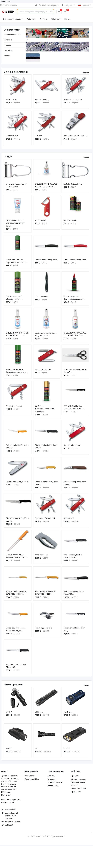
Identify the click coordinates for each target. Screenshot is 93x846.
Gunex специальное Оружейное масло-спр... (17, 262)
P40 (36, 749)
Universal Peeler (42, 297)
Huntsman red (12, 137)
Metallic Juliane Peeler (73, 185)
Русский (84, 5)
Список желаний (78, 790)
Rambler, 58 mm (42, 100)
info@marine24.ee (12, 823)
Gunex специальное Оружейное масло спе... (74, 298)
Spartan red (69, 519)
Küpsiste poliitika (32, 780)
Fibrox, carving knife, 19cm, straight (17, 520)
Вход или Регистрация (46, 5)
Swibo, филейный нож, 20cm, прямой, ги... (16, 630)
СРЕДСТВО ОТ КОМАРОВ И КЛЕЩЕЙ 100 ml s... (17, 335)
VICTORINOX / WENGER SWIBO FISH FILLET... (16, 593)
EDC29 (66, 749)
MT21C (9, 713)
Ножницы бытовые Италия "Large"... (75, 371)
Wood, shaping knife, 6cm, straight (75, 484)
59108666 (9, 826)
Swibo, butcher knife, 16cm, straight (46, 484)
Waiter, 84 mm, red (14, 407)
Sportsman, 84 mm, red (45, 519)
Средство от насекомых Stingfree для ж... (45, 335)
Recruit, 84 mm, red (72, 446)
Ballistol (67, 19)
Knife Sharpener (42, 556)
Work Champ (11, 100)
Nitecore (43, 19)
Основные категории (12, 19)
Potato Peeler (40, 222)
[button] (29, 35)
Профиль (67, 5)
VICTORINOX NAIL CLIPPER (75, 137)
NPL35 (9, 749)
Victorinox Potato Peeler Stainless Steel (16, 186)
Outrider (38, 137)
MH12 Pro (39, 713)
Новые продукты (55, 784)
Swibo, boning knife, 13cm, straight (17, 447)
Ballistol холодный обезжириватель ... (14, 298)
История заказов (78, 780)
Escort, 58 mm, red (43, 370)
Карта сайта (53, 787)
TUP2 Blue (68, 713)
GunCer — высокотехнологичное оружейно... (44, 410)
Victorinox (30, 19)
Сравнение (76, 793)
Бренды (51, 777)
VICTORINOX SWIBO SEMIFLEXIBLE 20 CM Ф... (17, 557)
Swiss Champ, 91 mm (73, 100)
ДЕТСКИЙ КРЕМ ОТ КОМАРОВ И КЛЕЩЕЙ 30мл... (15, 224)
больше (86, 73)
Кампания (52, 780)
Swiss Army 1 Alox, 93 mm (17, 483)
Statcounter (5, 1)
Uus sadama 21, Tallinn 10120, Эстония (11, 817)
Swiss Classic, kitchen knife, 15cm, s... (73, 557)
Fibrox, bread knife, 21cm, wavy (74, 630)
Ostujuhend (29, 777)
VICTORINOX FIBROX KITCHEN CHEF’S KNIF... (74, 408)
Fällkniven (55, 19)
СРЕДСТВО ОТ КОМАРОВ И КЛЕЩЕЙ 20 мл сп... (46, 186)
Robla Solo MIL (70, 222)
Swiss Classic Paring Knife (46, 261)
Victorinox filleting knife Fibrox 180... (74, 593)
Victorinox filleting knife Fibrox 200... (16, 667)
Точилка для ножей (43, 629)
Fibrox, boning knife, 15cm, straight (46, 447)
